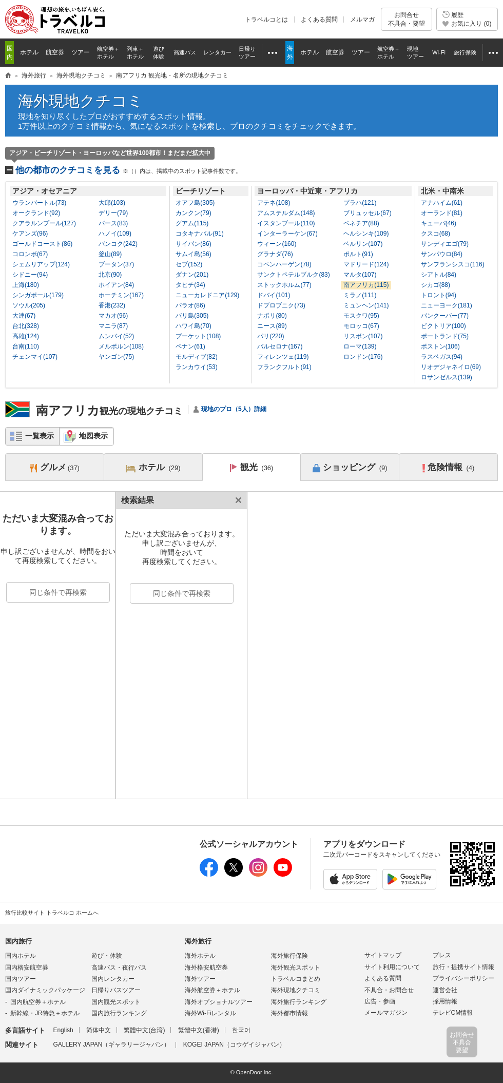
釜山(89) (110, 254)
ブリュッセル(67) (367, 213)
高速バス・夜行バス (119, 967)
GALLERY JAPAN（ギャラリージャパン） (111, 1044)
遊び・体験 (106, 955)
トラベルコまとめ (295, 978)
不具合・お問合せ (389, 990)
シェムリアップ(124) (41, 264)
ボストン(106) (440, 346)
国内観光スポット (116, 1001)
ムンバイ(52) (116, 336)
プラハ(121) (359, 202)
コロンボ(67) (30, 254)
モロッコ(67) (361, 326)
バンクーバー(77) (445, 315)
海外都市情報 (289, 1013)
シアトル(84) (438, 274)
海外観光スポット (295, 967)
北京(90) (110, 274)
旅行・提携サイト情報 (463, 967)
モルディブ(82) (196, 356)
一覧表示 (39, 436)
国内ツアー (20, 978)
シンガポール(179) (38, 295)
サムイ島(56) (193, 254)
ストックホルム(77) (284, 284)
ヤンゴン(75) (116, 356)
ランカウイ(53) (196, 367)
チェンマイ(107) (34, 356)
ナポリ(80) (271, 315)
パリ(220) (270, 336)
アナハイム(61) (441, 202)
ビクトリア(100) (443, 326)
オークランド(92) (36, 213)
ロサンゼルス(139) (446, 377)
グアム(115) (192, 223)
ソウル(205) (28, 305)
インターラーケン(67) (287, 233)
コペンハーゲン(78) (284, 264)
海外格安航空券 (206, 967)
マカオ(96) (113, 315)
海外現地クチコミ (80, 100)
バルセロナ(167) (279, 346)
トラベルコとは (266, 19)
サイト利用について (392, 967)
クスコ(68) (435, 233)
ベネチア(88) (361, 223)
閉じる (236, 500)
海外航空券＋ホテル (212, 990)
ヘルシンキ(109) (366, 233)
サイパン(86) (193, 243)
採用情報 (445, 1001)
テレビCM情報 (453, 1012)
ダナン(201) (192, 274)
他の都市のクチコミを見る (128, 170)
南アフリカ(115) (366, 284)
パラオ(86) (190, 305)
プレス (442, 955)
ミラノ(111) (359, 295)
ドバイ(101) (273, 295)
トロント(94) (438, 295)
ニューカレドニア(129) (207, 295)
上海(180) (25, 284)
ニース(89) (271, 326)
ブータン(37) (116, 264)
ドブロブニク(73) (281, 305)
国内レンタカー (112, 978)
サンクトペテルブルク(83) (293, 274)
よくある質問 (319, 19)
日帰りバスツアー (116, 990)
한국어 (241, 1030)
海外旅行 (198, 941)
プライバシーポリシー (463, 978)
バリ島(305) (192, 315)
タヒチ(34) (190, 284)
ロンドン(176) (362, 356)
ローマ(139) (359, 346)
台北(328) (25, 326)
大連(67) (23, 315)
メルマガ (362, 19)
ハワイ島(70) (193, 326)
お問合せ (406, 19)
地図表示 (93, 436)
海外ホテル (200, 955)
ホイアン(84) (116, 284)
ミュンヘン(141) (366, 305)
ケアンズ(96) (30, 233)
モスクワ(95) (361, 315)
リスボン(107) (362, 336)
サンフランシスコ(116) (453, 264)
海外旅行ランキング (298, 1001)
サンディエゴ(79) (445, 243)
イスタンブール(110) (286, 223)
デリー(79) (113, 213)
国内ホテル (20, 955)
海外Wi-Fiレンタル (210, 1013)
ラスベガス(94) (441, 356)
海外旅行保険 (289, 955)
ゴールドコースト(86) (42, 243)
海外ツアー (200, 978)
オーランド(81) (441, 213)
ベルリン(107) (362, 243)
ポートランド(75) (445, 336)
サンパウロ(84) (441, 254)
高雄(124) (25, 336)
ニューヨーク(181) (446, 305)
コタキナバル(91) (199, 233)
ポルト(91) (358, 254)
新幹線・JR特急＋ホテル (45, 1013)
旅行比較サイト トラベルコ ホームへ (52, 913)
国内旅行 (18, 941)
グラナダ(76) (275, 254)
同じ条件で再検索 (58, 592)
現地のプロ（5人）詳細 (233, 409)
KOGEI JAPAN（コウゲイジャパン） (234, 1044)
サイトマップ (382, 955)
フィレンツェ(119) (282, 356)
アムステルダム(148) (286, 213)
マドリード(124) (366, 264)
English (63, 1030)
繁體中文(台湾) (144, 1030)
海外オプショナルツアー (219, 1001)
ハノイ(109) (115, 233)
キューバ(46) (438, 223)
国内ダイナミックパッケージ (45, 990)
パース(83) (113, 223)
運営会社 (445, 990)
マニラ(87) (113, 326)
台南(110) (25, 346)
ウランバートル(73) (39, 202)
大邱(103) (112, 202)
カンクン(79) (193, 213)
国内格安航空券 (26, 967)
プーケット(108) (198, 336)
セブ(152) (189, 264)
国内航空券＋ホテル (38, 1001)
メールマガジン (386, 1012)
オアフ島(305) (195, 202)
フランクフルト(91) (284, 367)
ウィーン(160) (276, 243)
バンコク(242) (118, 243)
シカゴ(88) (435, 284)
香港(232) (112, 305)
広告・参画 (379, 1001)
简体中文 (98, 1030)
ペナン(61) (190, 346)
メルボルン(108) (121, 346)
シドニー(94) (30, 274)
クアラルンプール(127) (44, 223)
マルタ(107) (359, 274)
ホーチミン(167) (121, 295)
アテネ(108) (273, 202)
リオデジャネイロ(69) (451, 367)
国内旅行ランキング (119, 1013)
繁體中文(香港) (198, 1030)
